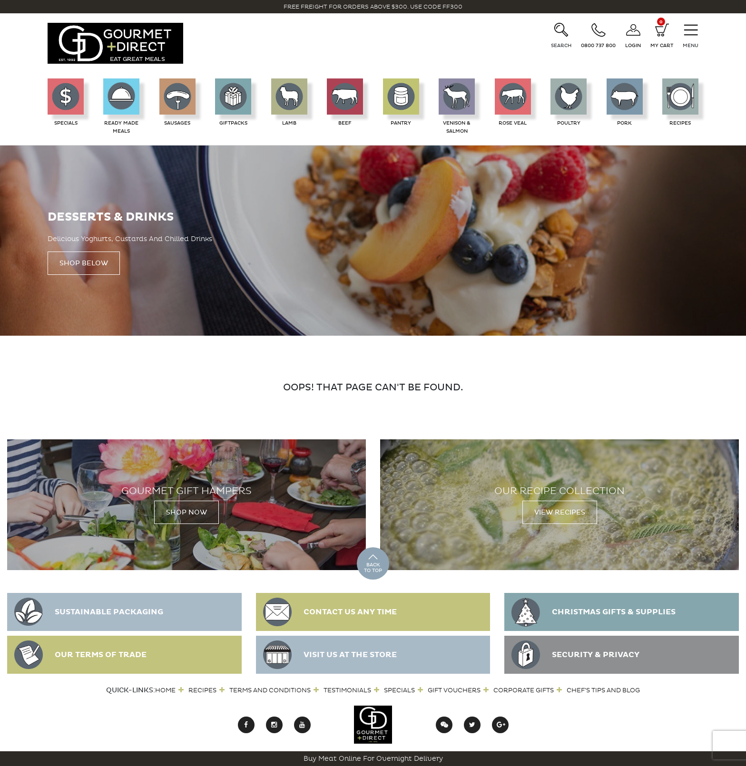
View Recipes (559, 512)
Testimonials (347, 690)
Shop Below (83, 263)
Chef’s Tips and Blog (603, 690)
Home (165, 690)
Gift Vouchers (454, 690)
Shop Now (186, 512)
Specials (399, 690)
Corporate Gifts (523, 690)
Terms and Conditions (270, 690)
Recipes (202, 690)
